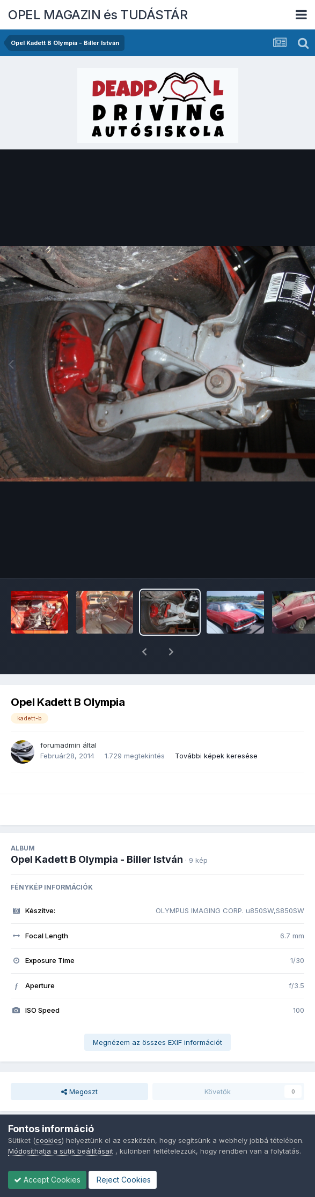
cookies (48, 1140)
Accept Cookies (47, 1179)
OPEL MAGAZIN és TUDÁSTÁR (97, 14)
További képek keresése (216, 728)
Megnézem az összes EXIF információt (157, 1014)
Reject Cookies (122, 1179)
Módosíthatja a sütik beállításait (60, 1151)
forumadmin (60, 717)
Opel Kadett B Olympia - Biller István (97, 831)
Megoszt (79, 1064)
